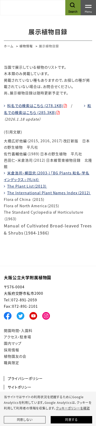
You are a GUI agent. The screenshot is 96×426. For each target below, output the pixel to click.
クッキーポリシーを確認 (73, 408)
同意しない (25, 419)
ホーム (8, 46)
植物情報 (26, 46)
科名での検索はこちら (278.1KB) (35, 105)
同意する (71, 419)
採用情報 (11, 349)
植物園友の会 (15, 356)
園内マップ (13, 343)
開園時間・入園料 (18, 330)
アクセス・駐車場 (17, 336)
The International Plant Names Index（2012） (49, 192)
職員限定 (11, 362)
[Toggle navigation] (88, 7)
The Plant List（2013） (27, 186)
